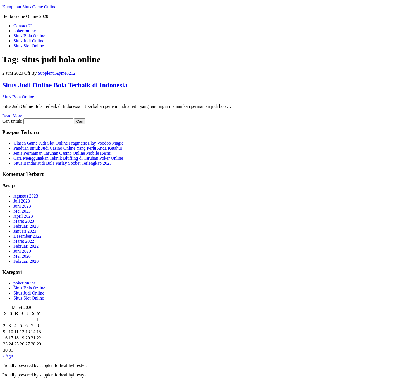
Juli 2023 (21, 201)
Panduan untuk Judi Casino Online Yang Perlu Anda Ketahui (67, 148)
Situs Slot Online (28, 45)
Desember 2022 (27, 236)
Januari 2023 (24, 231)
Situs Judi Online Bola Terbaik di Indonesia (64, 85)
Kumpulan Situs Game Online (29, 6)
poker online (24, 30)
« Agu (7, 356)
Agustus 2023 (25, 196)
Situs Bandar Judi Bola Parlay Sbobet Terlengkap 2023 (62, 163)
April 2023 (23, 216)
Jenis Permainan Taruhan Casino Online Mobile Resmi (62, 153)
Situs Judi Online (28, 40)
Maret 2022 (23, 241)
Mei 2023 (22, 211)
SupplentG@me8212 (56, 73)
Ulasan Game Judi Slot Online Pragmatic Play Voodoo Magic (68, 143)
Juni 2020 (22, 251)
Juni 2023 (22, 206)
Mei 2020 (22, 256)
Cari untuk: (12, 121)
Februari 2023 (26, 226)
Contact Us (23, 25)
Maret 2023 (23, 221)
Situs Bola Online (29, 35)
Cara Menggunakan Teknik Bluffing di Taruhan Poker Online (68, 158)
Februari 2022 (26, 246)
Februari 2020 (26, 261)
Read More (12, 115)
